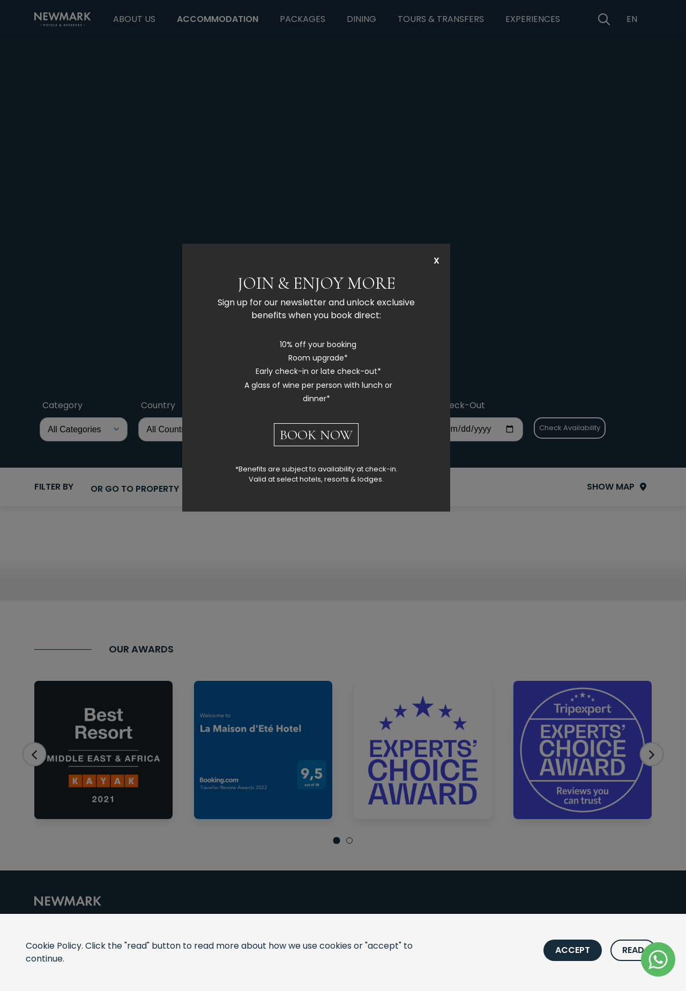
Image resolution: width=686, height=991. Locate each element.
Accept (572, 950)
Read (633, 950)
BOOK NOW (316, 434)
